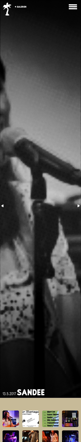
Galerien (21, 6)
